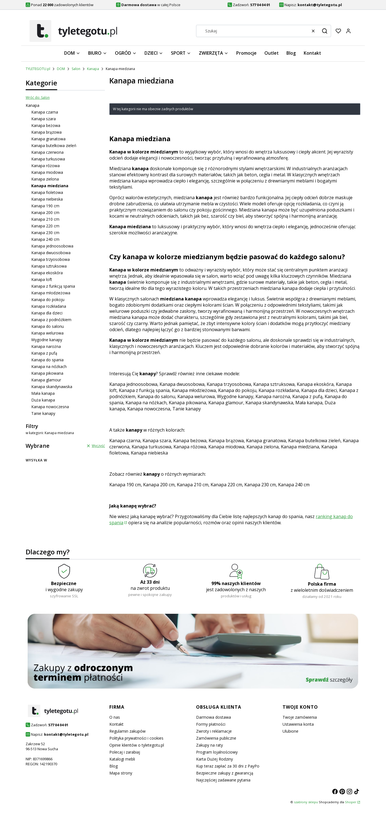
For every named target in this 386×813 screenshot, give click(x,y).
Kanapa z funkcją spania (53, 286)
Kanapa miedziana (300, 447)
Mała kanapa (43, 393)
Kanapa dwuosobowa (51, 252)
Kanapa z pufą (44, 353)
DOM (61, 68)
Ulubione (290, 731)
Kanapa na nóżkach (49, 366)
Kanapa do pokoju (47, 299)
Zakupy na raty (209, 745)
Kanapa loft (41, 279)
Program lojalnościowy (217, 752)
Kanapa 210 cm (45, 219)
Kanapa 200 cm (45, 212)
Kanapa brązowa (46, 132)
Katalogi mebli (122, 759)
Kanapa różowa (45, 165)
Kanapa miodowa (47, 172)
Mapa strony (120, 773)
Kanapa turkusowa (48, 159)
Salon (76, 68)
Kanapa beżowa (45, 125)
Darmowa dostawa (213, 717)
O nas (114, 717)
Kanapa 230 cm (45, 232)
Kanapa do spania (47, 359)
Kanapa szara (43, 118)
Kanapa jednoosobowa (52, 246)
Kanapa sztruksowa (49, 266)
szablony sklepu (306, 802)
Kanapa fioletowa (47, 192)
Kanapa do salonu (47, 326)
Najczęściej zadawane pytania (223, 780)
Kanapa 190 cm (45, 205)
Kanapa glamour (46, 380)
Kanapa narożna (46, 346)
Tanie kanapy (43, 413)
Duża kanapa (43, 400)
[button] (325, 31)
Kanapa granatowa (48, 138)
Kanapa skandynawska (51, 386)
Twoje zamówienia (300, 717)
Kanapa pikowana (47, 373)
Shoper (350, 802)
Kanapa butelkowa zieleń (53, 145)
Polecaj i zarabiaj (124, 752)
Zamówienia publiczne (216, 738)
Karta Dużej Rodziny (214, 759)
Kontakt (116, 724)
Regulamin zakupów (127, 731)
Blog (113, 766)
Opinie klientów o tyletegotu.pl (136, 745)
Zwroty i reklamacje (214, 731)
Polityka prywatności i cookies (136, 738)
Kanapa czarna (44, 112)
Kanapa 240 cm (45, 239)
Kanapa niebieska (47, 199)
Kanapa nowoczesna (50, 406)
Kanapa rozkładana (48, 306)
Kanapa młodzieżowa (50, 292)
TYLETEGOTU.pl (38, 68)
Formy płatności (210, 724)
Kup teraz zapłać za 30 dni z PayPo (227, 766)
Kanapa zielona (45, 179)
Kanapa (93, 68)
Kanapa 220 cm (45, 225)
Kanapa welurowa (47, 333)
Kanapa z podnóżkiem (51, 319)
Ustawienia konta (298, 724)
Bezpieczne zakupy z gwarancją (224, 773)
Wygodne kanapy (46, 339)
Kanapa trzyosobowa (50, 259)
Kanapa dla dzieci (46, 313)
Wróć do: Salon (38, 97)
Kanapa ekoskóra (47, 272)
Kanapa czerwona (47, 152)
